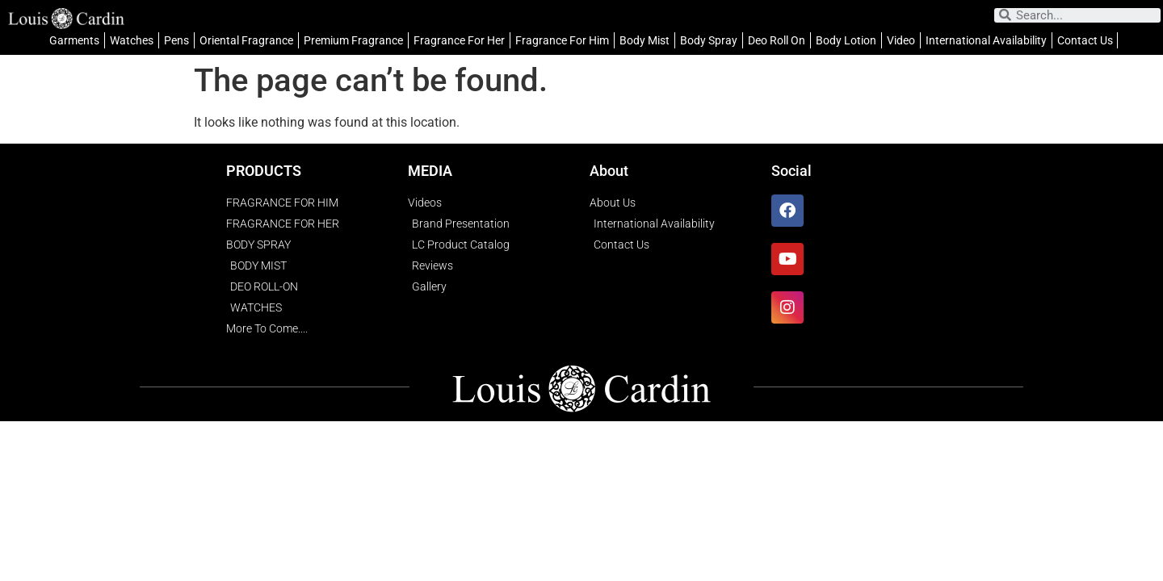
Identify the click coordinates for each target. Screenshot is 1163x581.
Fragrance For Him (562, 40)
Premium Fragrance (353, 40)
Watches (131, 40)
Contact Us (1085, 40)
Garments (74, 40)
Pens (176, 40)
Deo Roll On (776, 40)
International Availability (986, 40)
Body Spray (708, 40)
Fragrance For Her (459, 40)
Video (901, 40)
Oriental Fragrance (246, 40)
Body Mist (644, 40)
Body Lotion (846, 40)
